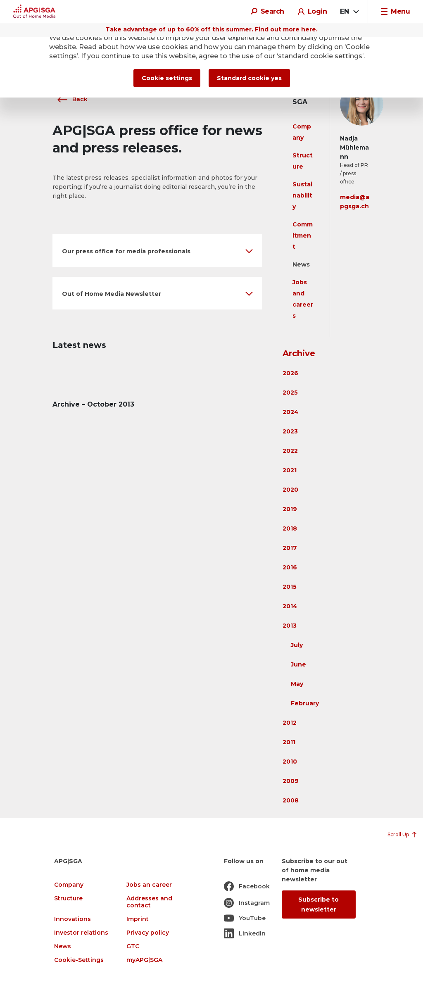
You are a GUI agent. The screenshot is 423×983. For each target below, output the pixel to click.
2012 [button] (290, 722)
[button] (157, 250)
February (305, 703)
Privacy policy (147, 932)
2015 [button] (290, 586)
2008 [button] (291, 800)
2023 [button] (290, 431)
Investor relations (81, 932)
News (301, 264)
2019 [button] (290, 509)
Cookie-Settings (79, 960)
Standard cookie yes (249, 78)
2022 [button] (290, 451)
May (297, 684)
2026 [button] (290, 373)
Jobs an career (149, 884)
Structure (68, 898)
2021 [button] (290, 470)
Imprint (137, 919)
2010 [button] (290, 761)
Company (68, 884)
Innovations (72, 919)
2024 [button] (291, 412)
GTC (132, 946)
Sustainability (302, 195)
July (297, 645)
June (298, 664)
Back (70, 99)
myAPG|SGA (144, 960)
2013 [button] (290, 625)
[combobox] (349, 12)
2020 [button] (290, 489)
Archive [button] (299, 353)
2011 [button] (289, 742)
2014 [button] (290, 606)
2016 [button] (290, 567)
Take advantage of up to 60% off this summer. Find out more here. (211, 29)
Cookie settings (167, 78)
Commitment (302, 235)
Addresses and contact (149, 902)
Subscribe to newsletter (318, 904)
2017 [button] (290, 548)
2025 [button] (290, 392)
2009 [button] (291, 781)
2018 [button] (290, 528)
